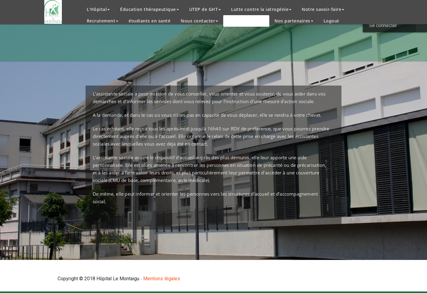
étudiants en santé (149, 21)
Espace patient (246, 21)
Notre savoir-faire (323, 9)
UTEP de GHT (205, 9)
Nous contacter (199, 21)
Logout (331, 21)
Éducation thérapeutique (149, 9)
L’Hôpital (98, 9)
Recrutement (103, 21)
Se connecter (383, 25)
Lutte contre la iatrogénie (261, 9)
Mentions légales (161, 278)
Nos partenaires (293, 21)
